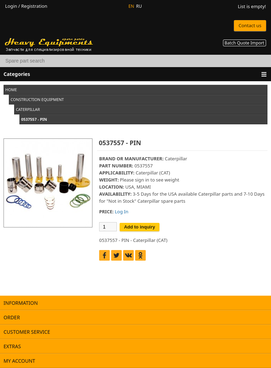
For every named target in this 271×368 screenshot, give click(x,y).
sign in (142, 180)
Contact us (250, 25)
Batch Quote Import (244, 43)
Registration (34, 6)
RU (139, 6)
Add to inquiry (139, 227)
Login (11, 6)
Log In (121, 211)
